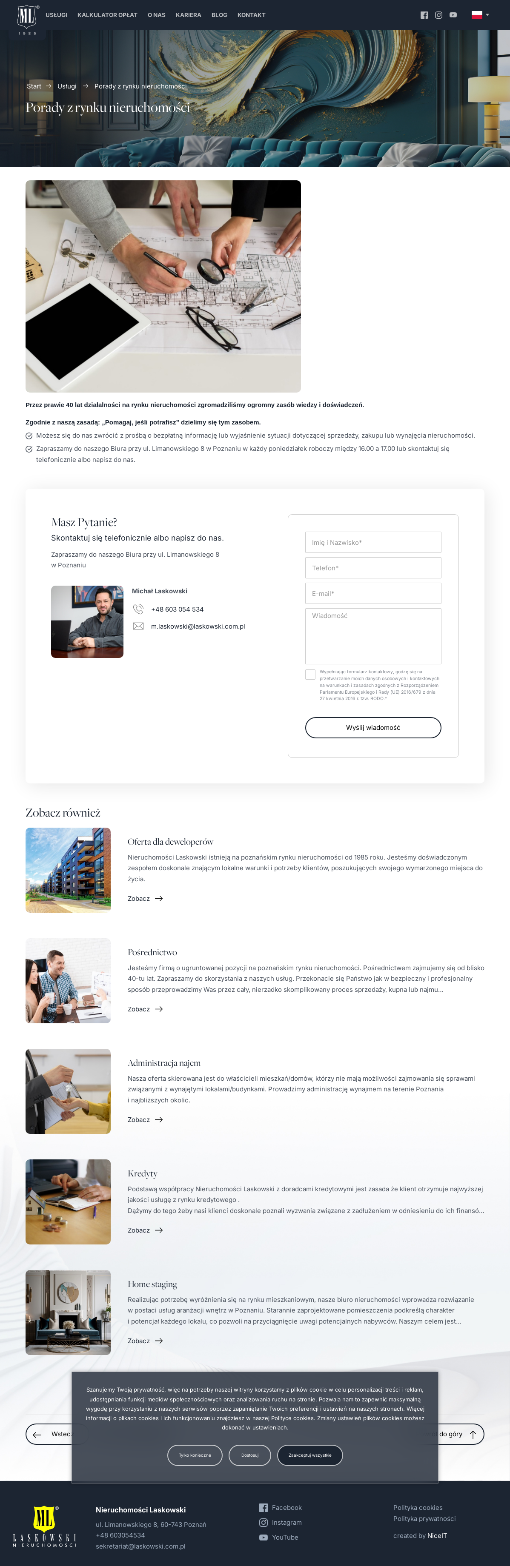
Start (34, 86)
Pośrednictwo (152, 960)
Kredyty (143, 1181)
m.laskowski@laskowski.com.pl (198, 626)
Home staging (152, 1292)
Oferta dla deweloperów (171, 849)
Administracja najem (164, 1070)
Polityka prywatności (424, 1519)
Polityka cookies (418, 1507)
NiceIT (437, 1536)
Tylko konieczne (195, 1455)
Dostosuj (249, 1455)
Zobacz (139, 907)
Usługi (67, 86)
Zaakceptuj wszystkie (310, 1455)
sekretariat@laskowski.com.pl (141, 1546)
